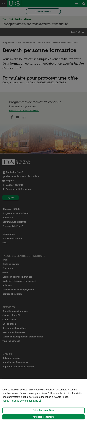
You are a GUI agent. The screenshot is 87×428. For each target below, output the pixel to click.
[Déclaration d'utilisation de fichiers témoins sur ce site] (43, 403)
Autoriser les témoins (43, 417)
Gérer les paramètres (43, 410)
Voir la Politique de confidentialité (20, 400)
